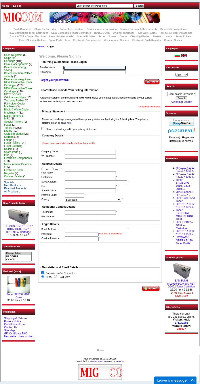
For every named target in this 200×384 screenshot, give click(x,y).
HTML (49, 277)
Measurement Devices (116, 40)
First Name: (47, 172)
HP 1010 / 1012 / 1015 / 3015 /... (185, 169)
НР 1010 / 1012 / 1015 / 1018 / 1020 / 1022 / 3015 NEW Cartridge (18, 228)
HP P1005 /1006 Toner (186, 199)
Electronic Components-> (18, 160)
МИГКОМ (98, 361)
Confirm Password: (51, 238)
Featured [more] (12, 271)
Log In (17, 5)
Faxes (102, 36)
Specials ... (10, 182)
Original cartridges (124, 33)
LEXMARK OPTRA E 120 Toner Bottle (184, 240)
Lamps (168, 36)
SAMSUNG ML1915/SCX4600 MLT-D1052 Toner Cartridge (181, 282)
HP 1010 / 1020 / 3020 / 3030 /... (185, 175)
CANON (18, 259)
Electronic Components (87, 40)
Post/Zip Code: (49, 195)
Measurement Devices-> (18, 166)
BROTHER (18, 256)
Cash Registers (22, 29)
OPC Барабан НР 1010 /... (184, 193)
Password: (45, 72)
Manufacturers (12, 246)
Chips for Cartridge (45, 29)
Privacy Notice (12, 321)
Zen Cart (120, 361)
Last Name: (47, 177)
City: (43, 186)
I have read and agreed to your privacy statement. (71, 129)
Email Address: (47, 67)
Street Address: (49, 182)
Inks (67, 40)
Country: (45, 199)
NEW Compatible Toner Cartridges (28, 33)
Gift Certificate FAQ (15, 333)
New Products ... (14, 185)
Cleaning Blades (139, 36)
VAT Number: (48, 156)
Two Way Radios (147, 33)
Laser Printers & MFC (61, 36)
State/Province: (49, 190)
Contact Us (10, 327)
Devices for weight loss (173, 29)
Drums (123, 36)
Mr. (47, 169)
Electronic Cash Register (146, 40)
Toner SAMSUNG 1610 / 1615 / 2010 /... (184, 184)
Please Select (18, 253)
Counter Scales (173, 40)
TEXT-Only (64, 277)
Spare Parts (55, 40)
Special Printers (86, 36)
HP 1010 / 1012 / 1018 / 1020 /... (185, 206)
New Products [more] (14, 203)
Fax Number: (48, 216)
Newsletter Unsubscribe (18, 336)
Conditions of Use (14, 324)
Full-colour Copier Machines (176, 33)
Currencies (172, 67)
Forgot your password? (54, 80)
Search (170, 86)
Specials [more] (174, 257)
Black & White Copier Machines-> (16, 111)
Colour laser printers (72, 29)
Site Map (9, 330)
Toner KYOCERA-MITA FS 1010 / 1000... (185, 215)
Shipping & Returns (15, 318)
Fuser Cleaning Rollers (32, 40)
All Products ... (12, 191)
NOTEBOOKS (102, 33)
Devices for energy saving (102, 29)
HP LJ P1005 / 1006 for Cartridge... (184, 225)
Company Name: (50, 151)
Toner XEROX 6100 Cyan (18, 295)
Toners (112, 36)
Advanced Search (181, 101)
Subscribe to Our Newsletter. (60, 273)
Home (6, 5)
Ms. (57, 169)
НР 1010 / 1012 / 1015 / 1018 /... (185, 233)
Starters (157, 36)
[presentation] (74, 253)
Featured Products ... (16, 188)
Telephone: (47, 212)
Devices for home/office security (138, 29)
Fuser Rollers (183, 36)
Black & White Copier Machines (28, 36)
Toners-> (9, 127)
